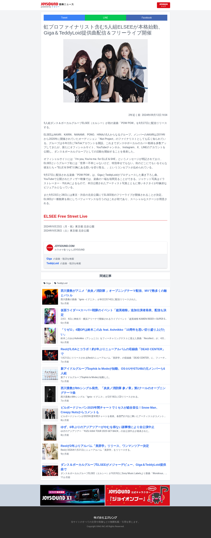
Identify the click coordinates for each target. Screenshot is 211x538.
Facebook (147, 17)
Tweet (64, 17)
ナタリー (56, 7)
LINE (105, 17)
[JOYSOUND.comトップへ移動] (163, 5)
